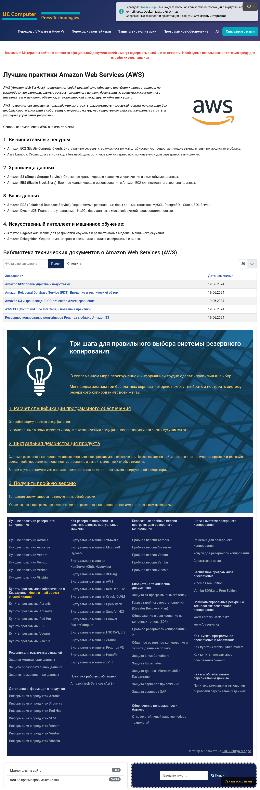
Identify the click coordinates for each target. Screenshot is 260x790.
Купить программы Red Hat (30, 619)
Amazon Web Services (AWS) (92, 683)
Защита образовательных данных (35, 667)
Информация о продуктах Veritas (34, 733)
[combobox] (184, 775)
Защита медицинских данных (32, 660)
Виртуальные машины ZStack (93, 640)
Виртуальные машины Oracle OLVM (97, 597)
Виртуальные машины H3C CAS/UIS (98, 632)
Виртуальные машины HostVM (94, 655)
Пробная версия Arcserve (151, 547)
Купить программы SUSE (28, 626)
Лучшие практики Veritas (28, 570)
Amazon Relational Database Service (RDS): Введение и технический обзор (61, 292)
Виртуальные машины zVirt (91, 662)
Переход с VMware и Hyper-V (41, 31)
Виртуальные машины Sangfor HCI (97, 612)
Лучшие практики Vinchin (28, 577)
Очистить (74, 264)
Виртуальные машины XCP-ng (93, 574)
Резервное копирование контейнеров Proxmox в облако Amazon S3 (57, 318)
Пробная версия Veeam (150, 555)
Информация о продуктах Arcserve (35, 703)
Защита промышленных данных (34, 675)
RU (249, 6)
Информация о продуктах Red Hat (35, 711)
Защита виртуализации (137, 31)
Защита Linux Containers (150, 656)
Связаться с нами (240, 31)
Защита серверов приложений (155, 684)
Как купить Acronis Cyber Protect (218, 647)
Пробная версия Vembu (150, 562)
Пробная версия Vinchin (150, 570)
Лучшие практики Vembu (28, 562)
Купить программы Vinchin (29, 641)
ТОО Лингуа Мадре (236, 751)
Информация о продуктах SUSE (33, 718)
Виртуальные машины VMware (94, 540)
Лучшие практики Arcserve (29, 547)
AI (217, 31)
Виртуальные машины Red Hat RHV (97, 589)
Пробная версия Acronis (150, 540)
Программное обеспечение (186, 31)
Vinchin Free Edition (208, 583)
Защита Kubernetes (147, 663)
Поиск (56, 264)
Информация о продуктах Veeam (34, 726)
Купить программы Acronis (30, 604)
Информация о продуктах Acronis (34, 696)
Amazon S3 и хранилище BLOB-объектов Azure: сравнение (50, 301)
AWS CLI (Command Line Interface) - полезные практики (48, 309)
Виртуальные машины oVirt (91, 581)
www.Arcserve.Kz (206, 624)
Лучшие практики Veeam (28, 555)
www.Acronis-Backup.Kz (211, 617)
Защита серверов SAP (149, 692)
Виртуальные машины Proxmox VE (97, 647)
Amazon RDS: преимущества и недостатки (37, 284)
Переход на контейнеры (91, 31)
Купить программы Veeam (29, 634)
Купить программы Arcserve (31, 611)
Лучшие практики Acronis (28, 540)
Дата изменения (220, 276)
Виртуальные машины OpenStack (96, 604)
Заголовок (14, 276)
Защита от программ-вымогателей (159, 595)
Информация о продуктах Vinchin (34, 741)
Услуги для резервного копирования (222, 553)
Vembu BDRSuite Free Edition (215, 591)
